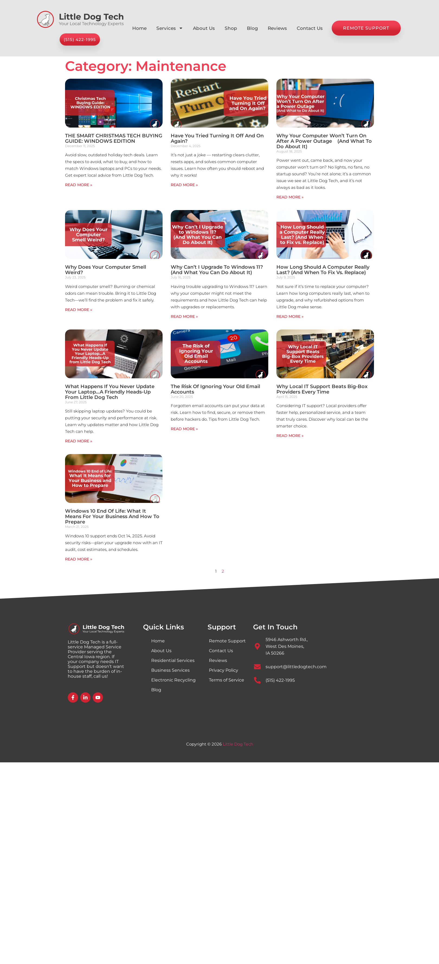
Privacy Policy (223, 670)
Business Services (170, 670)
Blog (252, 28)
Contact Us (310, 28)
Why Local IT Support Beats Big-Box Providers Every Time (321, 389)
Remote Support (227, 640)
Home (139, 28)
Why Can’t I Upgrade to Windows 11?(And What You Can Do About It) (217, 269)
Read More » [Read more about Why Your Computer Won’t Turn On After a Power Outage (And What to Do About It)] (290, 197)
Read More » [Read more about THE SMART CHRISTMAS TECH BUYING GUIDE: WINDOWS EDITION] (78, 184)
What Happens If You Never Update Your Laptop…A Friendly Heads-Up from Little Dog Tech (109, 391)
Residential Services (173, 660)
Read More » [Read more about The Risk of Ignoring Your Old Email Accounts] (184, 428)
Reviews (277, 28)
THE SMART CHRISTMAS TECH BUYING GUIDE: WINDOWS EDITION (113, 138)
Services (169, 28)
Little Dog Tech (238, 744)
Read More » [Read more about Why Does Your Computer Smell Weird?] (78, 309)
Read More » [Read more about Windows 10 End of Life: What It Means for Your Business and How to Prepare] (78, 559)
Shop (231, 28)
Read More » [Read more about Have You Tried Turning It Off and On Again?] (184, 184)
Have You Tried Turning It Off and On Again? (217, 138)
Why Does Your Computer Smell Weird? (105, 269)
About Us (204, 28)
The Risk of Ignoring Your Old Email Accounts (215, 389)
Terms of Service (226, 680)
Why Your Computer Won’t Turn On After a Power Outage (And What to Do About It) (324, 141)
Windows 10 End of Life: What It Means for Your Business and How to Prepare (112, 516)
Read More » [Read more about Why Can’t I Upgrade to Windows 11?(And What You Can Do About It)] (184, 316)
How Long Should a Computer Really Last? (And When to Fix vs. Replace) (322, 269)
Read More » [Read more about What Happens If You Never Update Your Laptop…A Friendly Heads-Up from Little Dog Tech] (78, 441)
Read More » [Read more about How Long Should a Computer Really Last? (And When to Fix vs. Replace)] (290, 316)
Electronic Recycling (173, 680)
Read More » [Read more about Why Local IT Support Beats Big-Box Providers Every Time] (290, 435)
